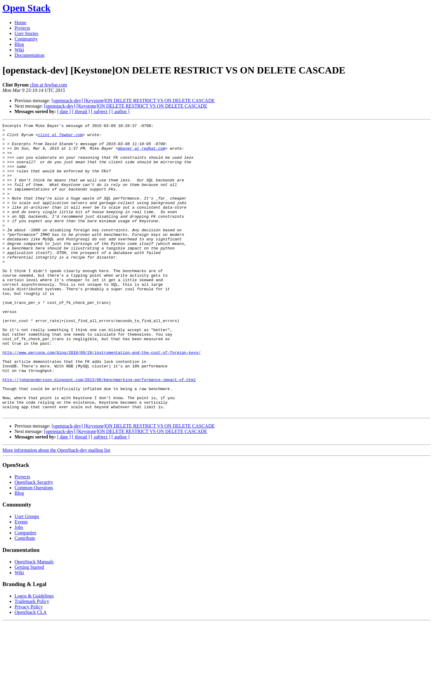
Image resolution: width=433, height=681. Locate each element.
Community (26, 38)
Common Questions (34, 545)
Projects (22, 28)
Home (20, 22)
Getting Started (29, 625)
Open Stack (26, 7)
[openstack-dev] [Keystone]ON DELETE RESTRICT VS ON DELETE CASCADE (133, 100)
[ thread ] (81, 111)
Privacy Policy (29, 664)
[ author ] (121, 111)
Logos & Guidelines (34, 654)
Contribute (25, 596)
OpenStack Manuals (34, 619)
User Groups (27, 574)
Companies (25, 590)
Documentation (29, 55)
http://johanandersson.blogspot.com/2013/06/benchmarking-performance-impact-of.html (99, 431)
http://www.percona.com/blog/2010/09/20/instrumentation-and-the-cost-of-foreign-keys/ (101, 398)
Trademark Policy (32, 659)
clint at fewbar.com (48, 84)
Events (21, 579)
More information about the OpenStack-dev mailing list (56, 508)
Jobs (19, 585)
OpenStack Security (34, 540)
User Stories (26, 33)
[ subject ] (100, 111)
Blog (19, 44)
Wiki (19, 49)
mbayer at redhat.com (141, 153)
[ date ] (64, 111)
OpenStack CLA (31, 670)
